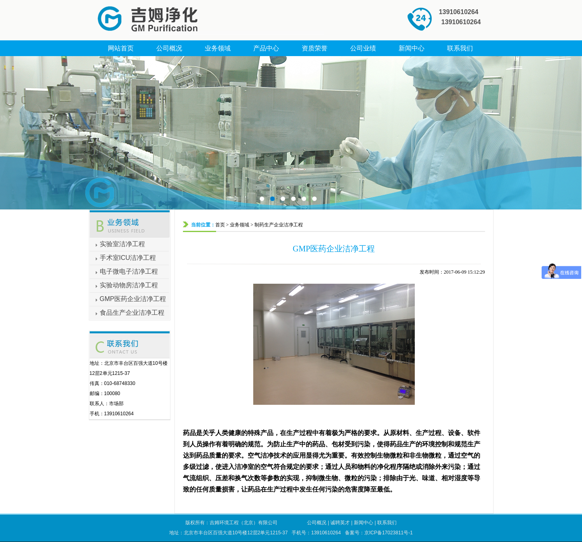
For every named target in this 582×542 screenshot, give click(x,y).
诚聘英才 (340, 522)
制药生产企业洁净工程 (278, 225)
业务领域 (239, 225)
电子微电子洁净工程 (129, 271)
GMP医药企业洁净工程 (133, 298)
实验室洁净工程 (122, 244)
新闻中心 (363, 522)
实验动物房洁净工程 (129, 285)
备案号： (379, 533)
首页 (220, 225)
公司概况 (316, 522)
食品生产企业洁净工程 (132, 312)
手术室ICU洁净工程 (128, 257)
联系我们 (387, 522)
